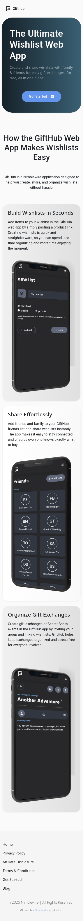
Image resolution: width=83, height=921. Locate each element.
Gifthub (15, 9)
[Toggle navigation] (73, 9)
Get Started (12, 879)
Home (8, 844)
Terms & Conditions (19, 870)
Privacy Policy (14, 853)
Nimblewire (41, 910)
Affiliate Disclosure (18, 862)
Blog (6, 888)
